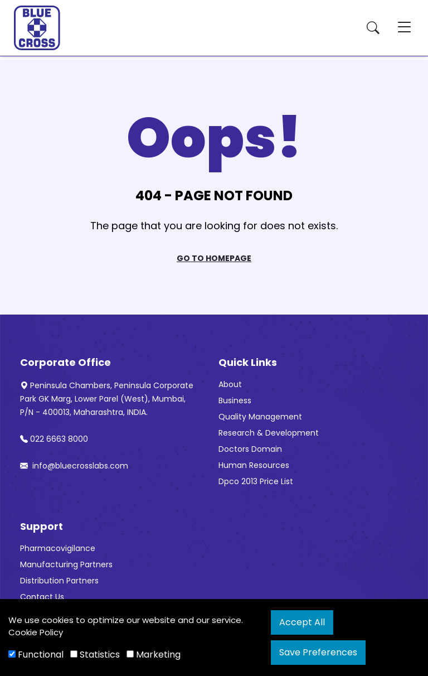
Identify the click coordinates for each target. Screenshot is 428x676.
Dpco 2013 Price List (255, 481)
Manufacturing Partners (66, 564)
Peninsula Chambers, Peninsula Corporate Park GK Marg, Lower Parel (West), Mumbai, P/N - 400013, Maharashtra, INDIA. (106, 399)
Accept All (302, 622)
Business (234, 400)
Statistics (95, 654)
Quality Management (260, 416)
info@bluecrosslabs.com (74, 465)
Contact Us (42, 596)
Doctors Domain (250, 449)
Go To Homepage (214, 258)
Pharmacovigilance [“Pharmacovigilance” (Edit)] (57, 548)
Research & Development (268, 432)
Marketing (154, 654)
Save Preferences (318, 652)
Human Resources (253, 465)
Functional (36, 654)
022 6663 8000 (54, 439)
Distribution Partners (59, 580)
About (230, 384)
